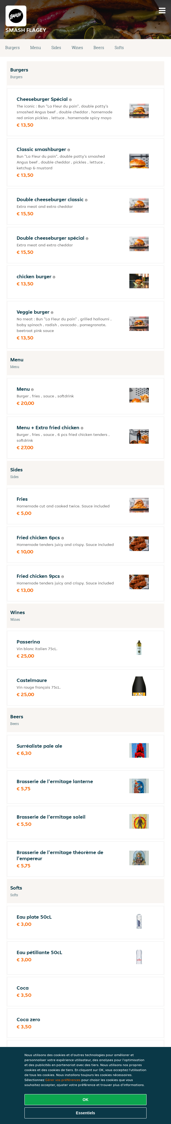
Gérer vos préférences (63, 1080)
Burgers (12, 47)
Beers (99, 47)
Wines (77, 47)
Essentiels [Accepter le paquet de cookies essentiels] (85, 1113)
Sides (56, 47)
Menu (35, 47)
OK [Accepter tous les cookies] (86, 1099)
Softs (119, 47)
